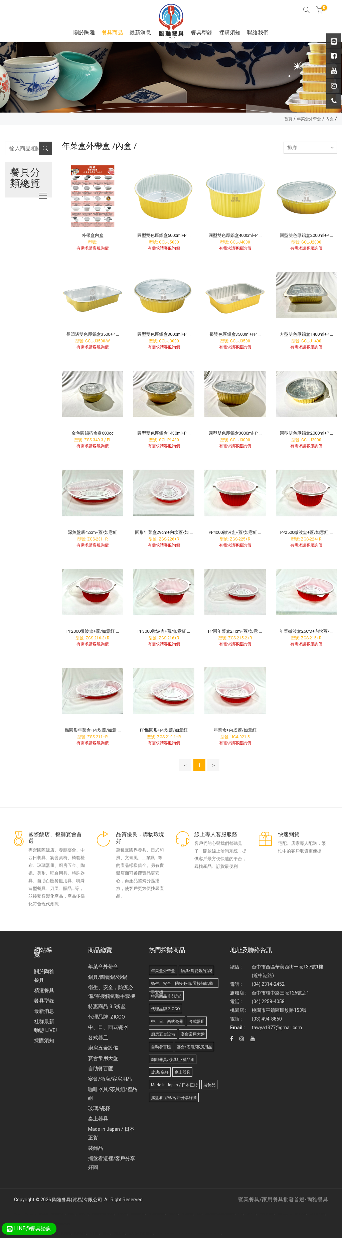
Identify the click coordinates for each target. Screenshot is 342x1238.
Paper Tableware (165, 1233)
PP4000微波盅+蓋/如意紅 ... (235, 532)
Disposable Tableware (25, 1214)
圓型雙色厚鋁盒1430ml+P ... (163, 433)
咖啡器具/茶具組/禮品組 (112, 1093)
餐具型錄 (201, 32)
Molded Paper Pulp (186, 1233)
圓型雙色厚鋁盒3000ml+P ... (163, 334)
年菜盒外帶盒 (309, 119)
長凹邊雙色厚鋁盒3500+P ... (92, 334)
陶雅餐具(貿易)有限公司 (77, 1199)
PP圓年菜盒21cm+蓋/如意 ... (235, 631)
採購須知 (229, 32)
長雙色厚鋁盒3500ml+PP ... (235, 334)
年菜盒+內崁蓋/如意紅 (234, 730)
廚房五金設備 (103, 1048)
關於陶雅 (84, 32)
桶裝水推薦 (119, 1233)
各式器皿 (98, 1038)
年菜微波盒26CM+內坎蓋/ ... (306, 631)
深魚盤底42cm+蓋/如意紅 (92, 532)
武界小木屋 (80, 1233)
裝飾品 (95, 1148)
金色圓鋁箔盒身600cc (92, 433)
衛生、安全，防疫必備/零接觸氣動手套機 (111, 991)
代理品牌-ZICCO (106, 1017)
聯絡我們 (258, 32)
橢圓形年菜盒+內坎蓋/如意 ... (93, 730)
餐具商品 (112, 32)
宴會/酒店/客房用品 (110, 1079)
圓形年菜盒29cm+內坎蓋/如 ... (164, 532)
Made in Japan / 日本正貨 (111, 1133)
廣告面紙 (43, 1214)
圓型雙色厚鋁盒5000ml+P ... (163, 235)
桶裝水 (106, 1233)
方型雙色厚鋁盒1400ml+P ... (306, 334)
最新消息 (140, 32)
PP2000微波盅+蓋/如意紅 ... (92, 631)
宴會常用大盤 (103, 1058)
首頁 (288, 119)
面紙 (55, 1233)
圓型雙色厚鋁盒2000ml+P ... (306, 235)
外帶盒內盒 (93, 235)
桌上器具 (98, 1119)
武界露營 (94, 1233)
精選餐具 (44, 990)
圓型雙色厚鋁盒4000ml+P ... (235, 235)
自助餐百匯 (100, 1069)
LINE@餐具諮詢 (29, 1228)
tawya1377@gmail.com (277, 1027)
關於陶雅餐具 (44, 975)
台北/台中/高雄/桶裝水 (141, 1233)
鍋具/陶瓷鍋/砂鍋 (107, 977)
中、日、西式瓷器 (108, 1027)
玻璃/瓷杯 (99, 1108)
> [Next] (213, 765)
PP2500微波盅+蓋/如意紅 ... (306, 532)
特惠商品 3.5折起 (107, 1006)
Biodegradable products (209, 1233)
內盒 (330, 119)
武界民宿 (66, 1233)
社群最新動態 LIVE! (45, 1026)
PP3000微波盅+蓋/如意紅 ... (164, 631)
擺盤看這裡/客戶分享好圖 (111, 1162)
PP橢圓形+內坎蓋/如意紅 (164, 730)
